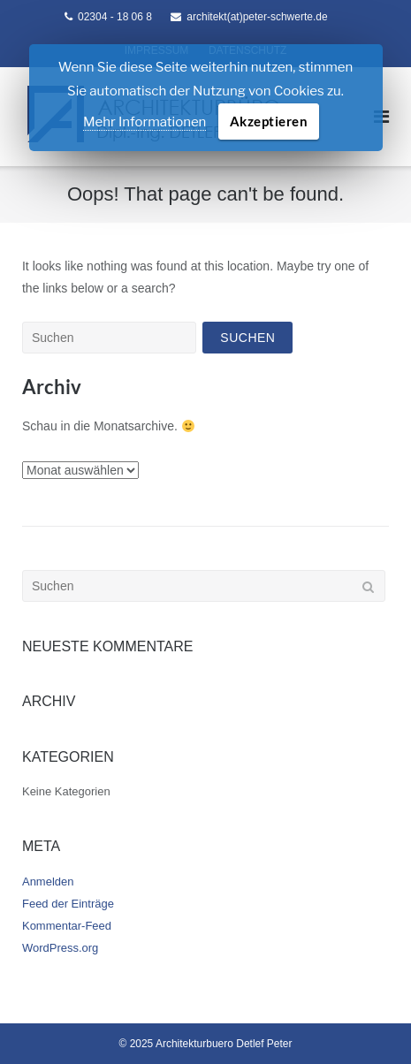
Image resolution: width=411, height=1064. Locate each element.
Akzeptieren (269, 121)
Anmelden (47, 881)
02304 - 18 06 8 (115, 17)
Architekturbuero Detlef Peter (224, 1043)
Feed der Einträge (68, 903)
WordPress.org (60, 947)
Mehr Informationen (144, 122)
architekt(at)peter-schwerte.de (256, 17)
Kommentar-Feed (66, 925)
